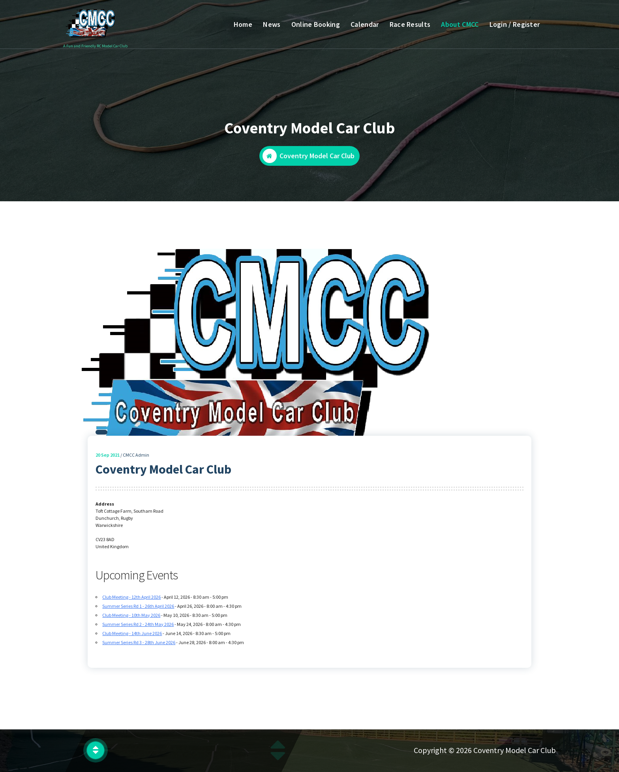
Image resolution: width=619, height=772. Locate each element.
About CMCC (459, 24)
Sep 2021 (108, 458)
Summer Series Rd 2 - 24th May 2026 (138, 628)
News (271, 24)
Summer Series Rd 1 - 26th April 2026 (138, 610)
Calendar (365, 24)
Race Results (410, 24)
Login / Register (515, 24)
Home (243, 24)
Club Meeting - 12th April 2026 (131, 600)
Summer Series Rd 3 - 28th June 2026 (138, 646)
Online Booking (315, 24)
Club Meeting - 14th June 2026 (132, 637)
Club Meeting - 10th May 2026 (131, 619)
